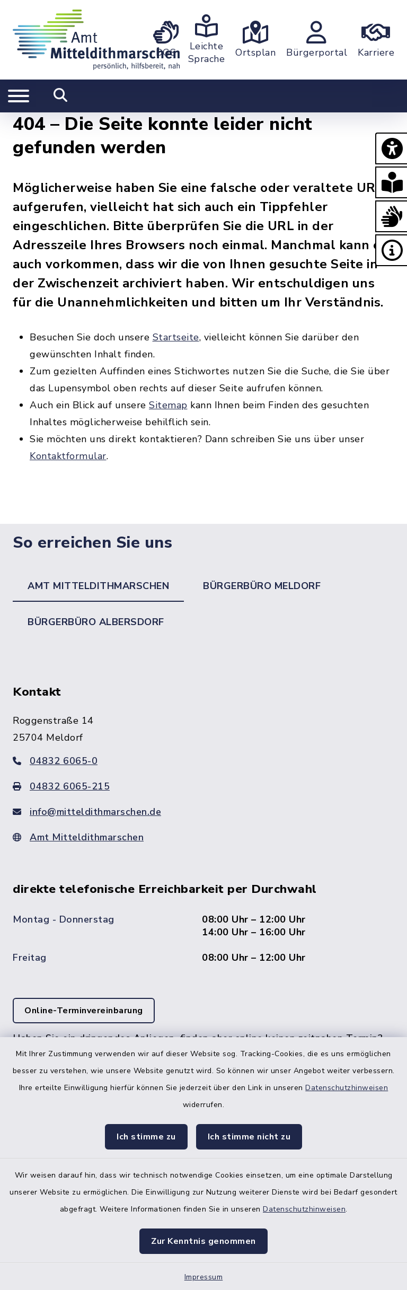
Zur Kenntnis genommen (203, 1241)
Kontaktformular (68, 456)
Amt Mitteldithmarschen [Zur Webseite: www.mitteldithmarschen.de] (78, 837)
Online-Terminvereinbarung (83, 1010)
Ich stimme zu (146, 1137)
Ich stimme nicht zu (249, 1137)
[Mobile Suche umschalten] (61, 96)
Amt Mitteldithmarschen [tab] (98, 586)
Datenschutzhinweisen (346, 1088)
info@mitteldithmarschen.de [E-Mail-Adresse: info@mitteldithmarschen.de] (87, 811)
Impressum (203, 1277)
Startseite (176, 337)
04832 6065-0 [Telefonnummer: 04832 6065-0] (55, 760)
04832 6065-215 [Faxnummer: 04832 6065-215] (61, 786)
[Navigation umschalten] (18, 96)
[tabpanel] (203, 891)
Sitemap (168, 405)
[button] (391, 148)
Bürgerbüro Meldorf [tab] (262, 586)
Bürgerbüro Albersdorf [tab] (96, 622)
